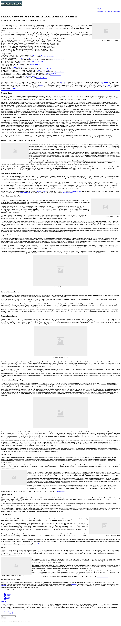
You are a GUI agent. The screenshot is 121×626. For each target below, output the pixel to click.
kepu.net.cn (74, 584)
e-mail (7, 598)
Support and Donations (10, 613)
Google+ (7, 597)
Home (99, 8)
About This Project (9, 611)
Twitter (7, 595)
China (99, 9)
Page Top (3, 601)
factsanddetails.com (37, 55)
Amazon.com (62, 82)
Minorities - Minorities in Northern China (109, 11)
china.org (3, 585)
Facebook (7, 594)
